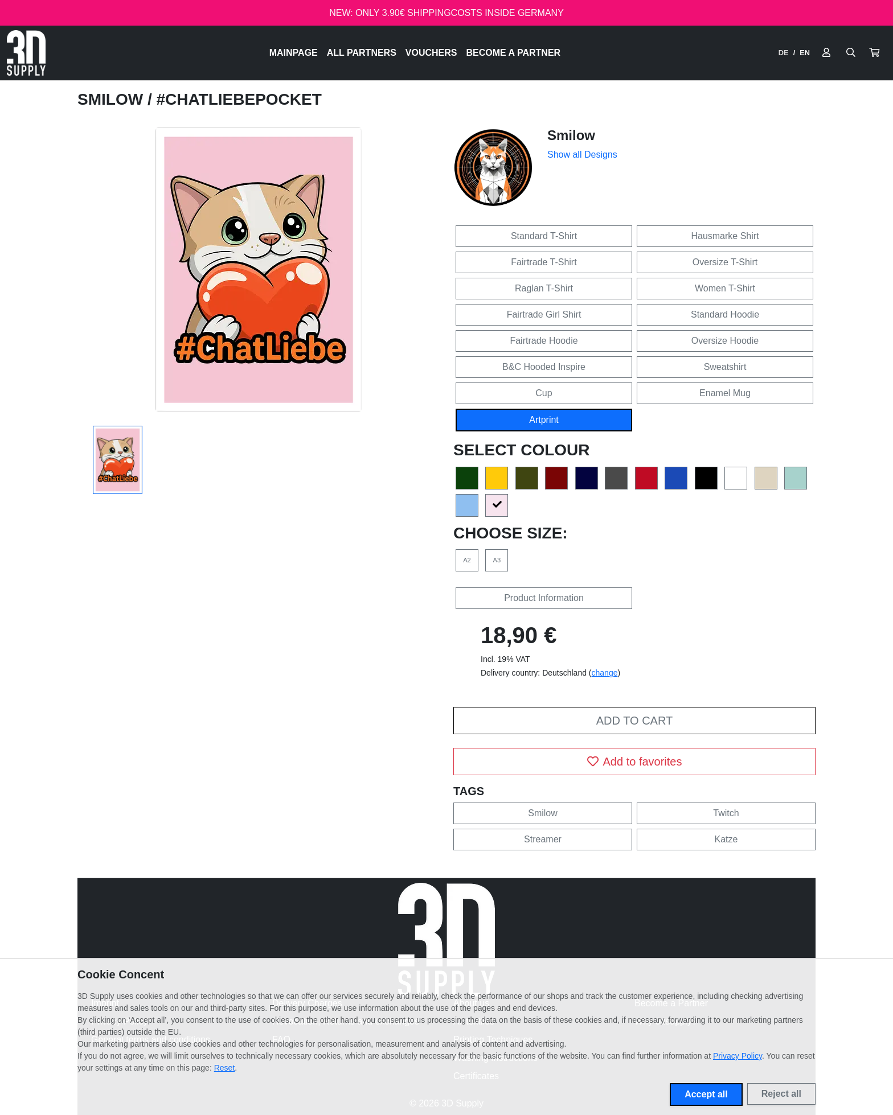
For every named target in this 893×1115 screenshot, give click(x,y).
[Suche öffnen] (850, 53)
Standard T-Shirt (544, 236)
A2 (467, 560)
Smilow (112, 99)
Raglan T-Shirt (544, 288)
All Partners (361, 52)
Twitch (726, 813)
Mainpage (293, 52)
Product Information (544, 598)
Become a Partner (513, 52)
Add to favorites (634, 761)
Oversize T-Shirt (725, 262)
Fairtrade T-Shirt (543, 262)
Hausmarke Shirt (725, 236)
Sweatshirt (725, 367)
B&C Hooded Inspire (543, 367)
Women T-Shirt (725, 288)
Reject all (781, 1093)
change (605, 672)
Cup (543, 393)
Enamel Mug (725, 393)
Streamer (543, 839)
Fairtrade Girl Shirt (544, 314)
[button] (874, 53)
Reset (224, 1067)
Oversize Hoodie (725, 340)
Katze (726, 839)
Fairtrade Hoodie (543, 340)
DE (784, 52)
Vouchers (431, 52)
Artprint (544, 420)
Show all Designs (582, 154)
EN (805, 52)
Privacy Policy (737, 1055)
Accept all (706, 1094)
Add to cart (634, 720)
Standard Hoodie (725, 314)
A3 (497, 560)
